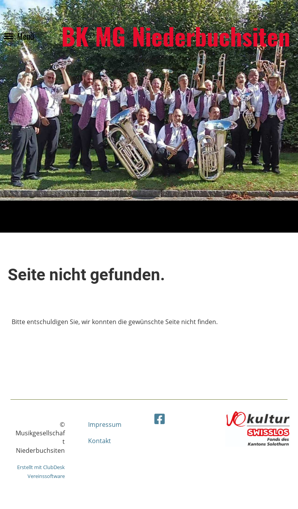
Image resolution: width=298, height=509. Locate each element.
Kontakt (99, 441)
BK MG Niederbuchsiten (175, 36)
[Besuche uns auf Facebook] (164, 417)
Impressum (104, 424)
